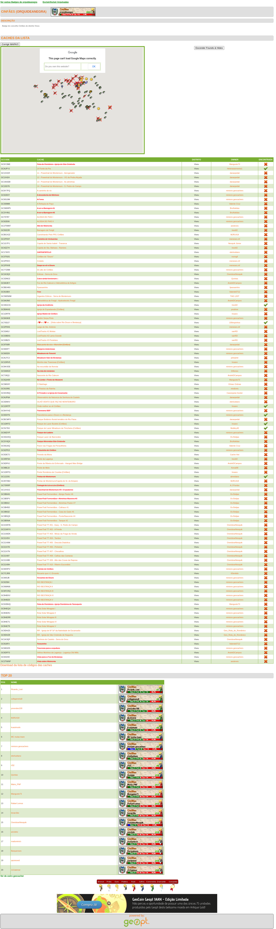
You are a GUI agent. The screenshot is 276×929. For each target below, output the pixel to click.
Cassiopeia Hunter (235, 393)
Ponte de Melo (43, 468)
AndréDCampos (235, 283)
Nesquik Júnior (234, 243)
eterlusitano (235, 252)
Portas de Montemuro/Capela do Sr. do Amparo (57, 481)
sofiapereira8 (16, 699)
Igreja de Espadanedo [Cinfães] (50, 309)
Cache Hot (234, 455)
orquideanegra (31, 11)
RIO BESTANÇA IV (45, 595)
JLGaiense (15, 870)
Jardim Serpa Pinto (45, 318)
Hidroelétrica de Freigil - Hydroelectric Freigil (56, 301)
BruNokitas (234, 208)
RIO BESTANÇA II (45, 586)
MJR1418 (235, 235)
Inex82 (235, 230)
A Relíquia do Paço (45, 204)
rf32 (12, 765)
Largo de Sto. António (46, 327)
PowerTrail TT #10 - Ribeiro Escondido (53, 564)
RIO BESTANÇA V (45, 600)
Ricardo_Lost (17, 689)
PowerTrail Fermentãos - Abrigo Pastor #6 (55, 494)
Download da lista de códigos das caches (26, 665)
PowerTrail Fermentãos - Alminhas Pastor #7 (56, 503)
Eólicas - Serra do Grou (47, 274)
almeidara (234, 476)
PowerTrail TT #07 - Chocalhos (50, 551)
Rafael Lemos (17, 803)
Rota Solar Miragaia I (46, 608)
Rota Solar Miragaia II (46, 613)
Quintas (234, 279)
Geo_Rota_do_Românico (235, 630)
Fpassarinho (42, 287)
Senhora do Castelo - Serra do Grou (52, 639)
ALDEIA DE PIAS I (45, 217)
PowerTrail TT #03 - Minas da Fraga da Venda (57, 534)
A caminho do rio (44, 191)
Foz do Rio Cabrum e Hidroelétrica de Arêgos (56, 283)
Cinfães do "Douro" (45, 257)
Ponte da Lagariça (45, 459)
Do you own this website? (57, 66)
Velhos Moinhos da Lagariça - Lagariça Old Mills (58, 652)
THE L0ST (234, 296)
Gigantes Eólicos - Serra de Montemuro (54, 296)
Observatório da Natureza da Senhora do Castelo (58, 397)
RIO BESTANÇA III (45, 591)
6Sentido (235, 573)
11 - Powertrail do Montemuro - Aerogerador (56, 173)
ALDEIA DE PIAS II (45, 221)
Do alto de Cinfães (45, 270)
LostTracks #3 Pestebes (47, 340)
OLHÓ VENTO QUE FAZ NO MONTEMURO (56, 402)
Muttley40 (234, 428)
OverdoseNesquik (234, 274)
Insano (235, 314)
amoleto (14, 832)
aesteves (235, 226)
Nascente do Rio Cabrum (48, 375)
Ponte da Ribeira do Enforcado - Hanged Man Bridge (60, 463)
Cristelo (40, 261)
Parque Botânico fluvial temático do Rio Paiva (56, 419)
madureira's (16, 841)
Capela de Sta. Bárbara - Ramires (51, 248)
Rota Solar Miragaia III (46, 617)
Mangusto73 (234, 164)
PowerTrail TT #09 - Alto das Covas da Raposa (57, 560)
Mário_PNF (16, 784)
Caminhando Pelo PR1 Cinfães (50, 235)
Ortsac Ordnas (234, 384)
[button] (91, 79)
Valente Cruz (234, 204)
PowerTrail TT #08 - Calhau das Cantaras (55, 556)
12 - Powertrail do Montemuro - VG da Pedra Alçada (59, 177)
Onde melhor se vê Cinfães (49, 406)
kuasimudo (15, 727)
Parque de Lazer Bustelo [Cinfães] (52, 424)
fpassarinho (235, 287)
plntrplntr (235, 358)
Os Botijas (234, 437)
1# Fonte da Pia (44, 169)
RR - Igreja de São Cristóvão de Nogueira (55, 635)
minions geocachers (234, 191)
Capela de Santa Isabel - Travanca (52, 243)
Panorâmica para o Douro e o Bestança (54, 415)
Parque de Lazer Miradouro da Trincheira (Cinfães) (59, 428)
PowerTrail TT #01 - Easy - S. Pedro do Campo (57, 525)
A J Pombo (234, 485)
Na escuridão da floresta (47, 367)
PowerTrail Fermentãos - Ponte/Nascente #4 (56, 516)
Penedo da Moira (44, 455)
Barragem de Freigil (45, 230)
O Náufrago (42, 384)
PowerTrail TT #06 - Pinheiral (49, 547)
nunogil (235, 257)
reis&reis (235, 389)
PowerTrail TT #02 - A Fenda (49, 529)
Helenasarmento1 (234, 169)
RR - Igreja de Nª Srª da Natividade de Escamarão (58, 630)
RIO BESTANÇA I (44, 582)
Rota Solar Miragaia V (46, 626)
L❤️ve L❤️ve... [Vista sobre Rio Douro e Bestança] (59, 322)
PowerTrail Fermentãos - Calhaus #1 (53, 507)
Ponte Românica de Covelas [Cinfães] (53, 472)
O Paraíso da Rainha (46, 389)
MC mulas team (18, 737)
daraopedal (235, 173)
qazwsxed (15, 860)
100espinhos (234, 323)
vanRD (235, 331)
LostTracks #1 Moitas (46, 331)
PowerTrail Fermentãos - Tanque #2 (52, 520)
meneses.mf (234, 239)
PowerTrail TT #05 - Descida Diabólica (53, 542)
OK (93, 66)
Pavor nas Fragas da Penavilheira (51, 446)
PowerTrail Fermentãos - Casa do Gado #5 (55, 512)
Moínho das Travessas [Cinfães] (51, 362)
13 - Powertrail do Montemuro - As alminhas (56, 182)
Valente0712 (234, 292)
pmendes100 (16, 708)
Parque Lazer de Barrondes (49, 437)
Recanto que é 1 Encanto (48, 573)
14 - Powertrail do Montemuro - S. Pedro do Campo (59, 186)
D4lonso (234, 371)
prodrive (234, 309)
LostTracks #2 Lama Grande (49, 336)
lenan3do (15, 813)
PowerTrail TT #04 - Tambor (49, 538)
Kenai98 (234, 468)
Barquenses (16, 851)
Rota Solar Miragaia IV (47, 622)
